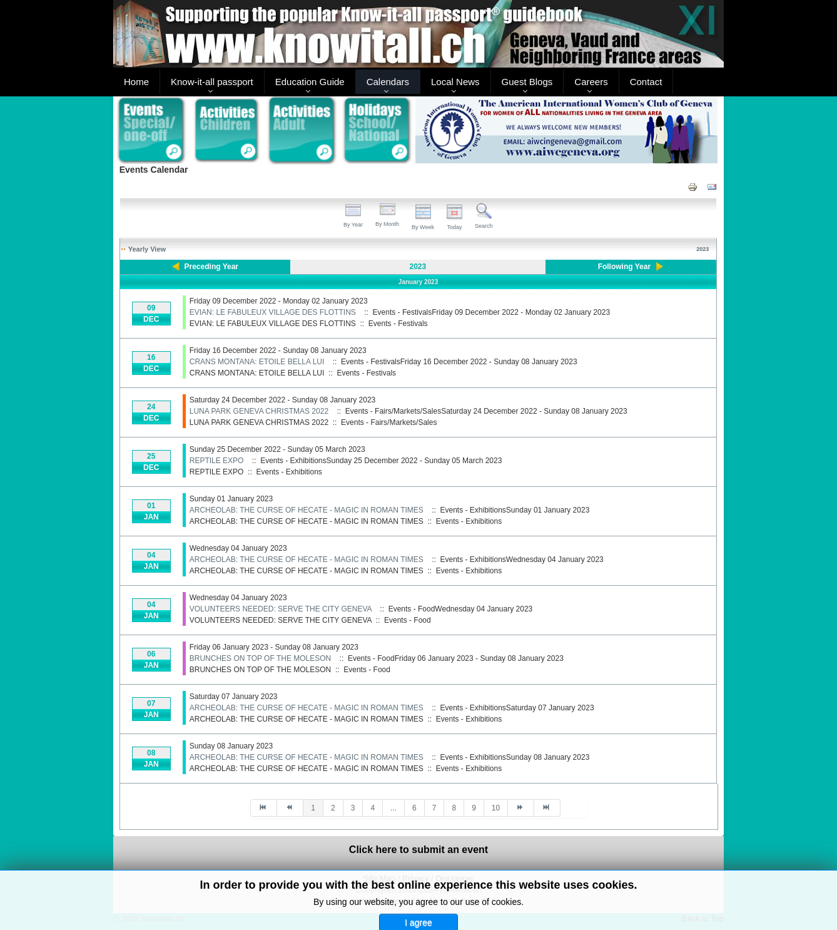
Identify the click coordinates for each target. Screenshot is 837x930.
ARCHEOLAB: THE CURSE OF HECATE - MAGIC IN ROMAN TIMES (307, 510)
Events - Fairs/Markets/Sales (389, 422)
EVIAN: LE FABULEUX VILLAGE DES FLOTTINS (273, 312)
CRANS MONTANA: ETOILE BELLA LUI (257, 361)
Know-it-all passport (212, 81)
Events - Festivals (398, 323)
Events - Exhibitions (289, 472)
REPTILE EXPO (217, 460)
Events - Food (407, 620)
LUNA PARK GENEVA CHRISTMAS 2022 (259, 411)
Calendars (388, 81)
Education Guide (310, 81)
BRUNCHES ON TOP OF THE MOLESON (261, 658)
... (393, 808)
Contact (646, 81)
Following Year (624, 266)
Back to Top (702, 918)
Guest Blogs (527, 81)
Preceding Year (212, 266)
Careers (590, 81)
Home (136, 81)
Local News (455, 81)
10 (496, 808)
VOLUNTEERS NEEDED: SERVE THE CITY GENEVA (281, 609)
